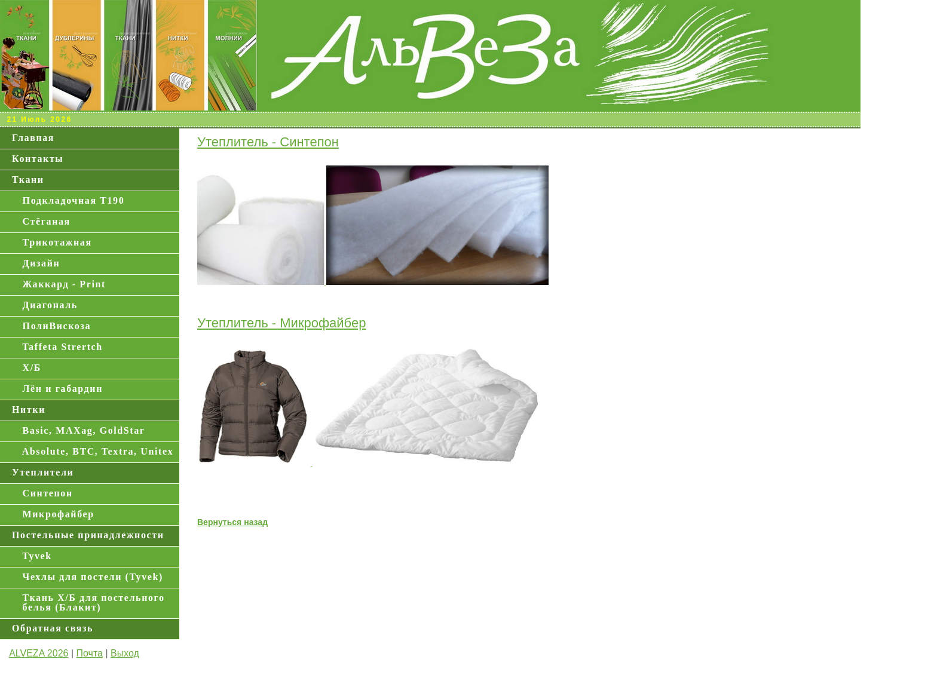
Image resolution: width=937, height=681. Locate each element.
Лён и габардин (57, 389)
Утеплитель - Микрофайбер (281, 322)
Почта (89, 653)
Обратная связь (52, 628)
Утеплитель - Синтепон (268, 141)
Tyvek (32, 556)
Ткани (28, 179)
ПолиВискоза (51, 326)
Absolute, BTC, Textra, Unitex (92, 451)
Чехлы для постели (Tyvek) (87, 577)
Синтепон (42, 493)
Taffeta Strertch (57, 347)
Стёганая (41, 221)
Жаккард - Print (59, 284)
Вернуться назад (232, 522)
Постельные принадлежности (88, 535)
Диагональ (45, 305)
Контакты (37, 159)
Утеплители (43, 472)
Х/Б (26, 368)
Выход (125, 653)
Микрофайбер (53, 514)
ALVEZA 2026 (38, 653)
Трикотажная (52, 242)
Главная (33, 138)
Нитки (28, 409)
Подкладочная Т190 (68, 200)
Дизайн (36, 263)
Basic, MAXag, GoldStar (78, 430)
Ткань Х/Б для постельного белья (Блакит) (88, 602)
